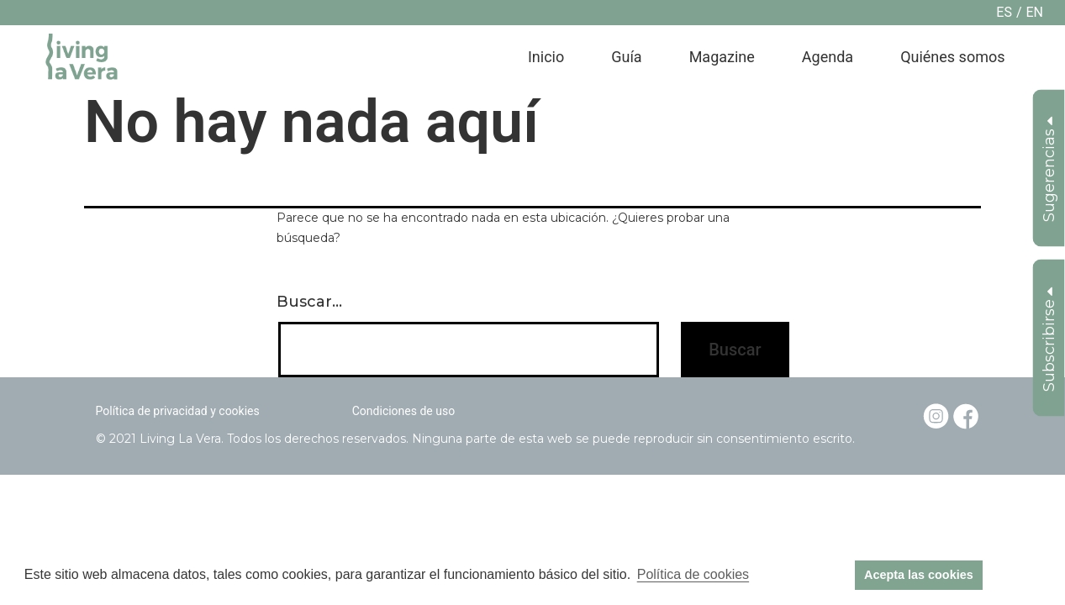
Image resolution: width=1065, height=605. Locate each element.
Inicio (546, 57)
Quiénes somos (952, 57)
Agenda (827, 57)
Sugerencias (1049, 169)
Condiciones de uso (403, 411)
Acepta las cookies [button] (918, 574)
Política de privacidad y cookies (178, 411)
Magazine (722, 57)
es (1004, 12)
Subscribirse (1049, 339)
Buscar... (309, 301)
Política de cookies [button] (693, 574)
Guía (626, 57)
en (1034, 12)
